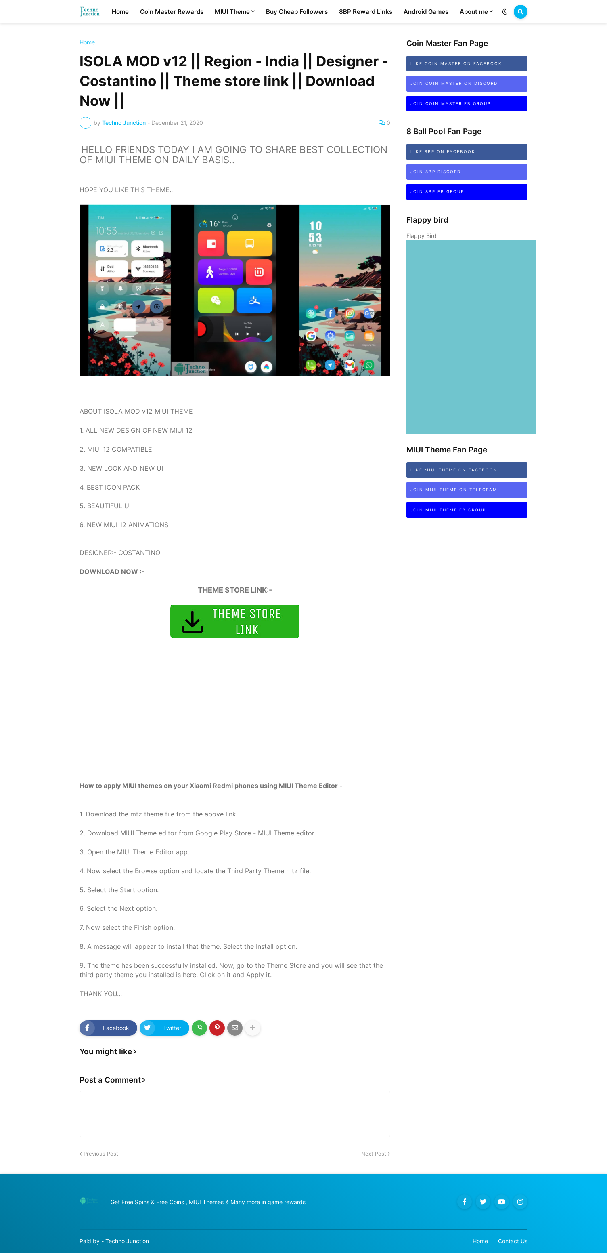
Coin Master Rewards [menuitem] (171, 11)
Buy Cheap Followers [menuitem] (297, 11)
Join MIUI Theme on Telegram (468, 489)
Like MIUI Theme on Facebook (468, 469)
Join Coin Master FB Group (468, 103)
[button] (505, 12)
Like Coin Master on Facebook (468, 63)
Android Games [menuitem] (426, 11)
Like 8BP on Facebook (468, 151)
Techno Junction (127, 1241)
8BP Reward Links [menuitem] (365, 11)
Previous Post (101, 1153)
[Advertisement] (235, 724)
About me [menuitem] (474, 11)
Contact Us (512, 1241)
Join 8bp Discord (468, 171)
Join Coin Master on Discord (468, 83)
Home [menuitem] (120, 11)
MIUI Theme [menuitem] (232, 11)
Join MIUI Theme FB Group (468, 509)
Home (87, 42)
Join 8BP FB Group (468, 191)
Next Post (373, 1153)
